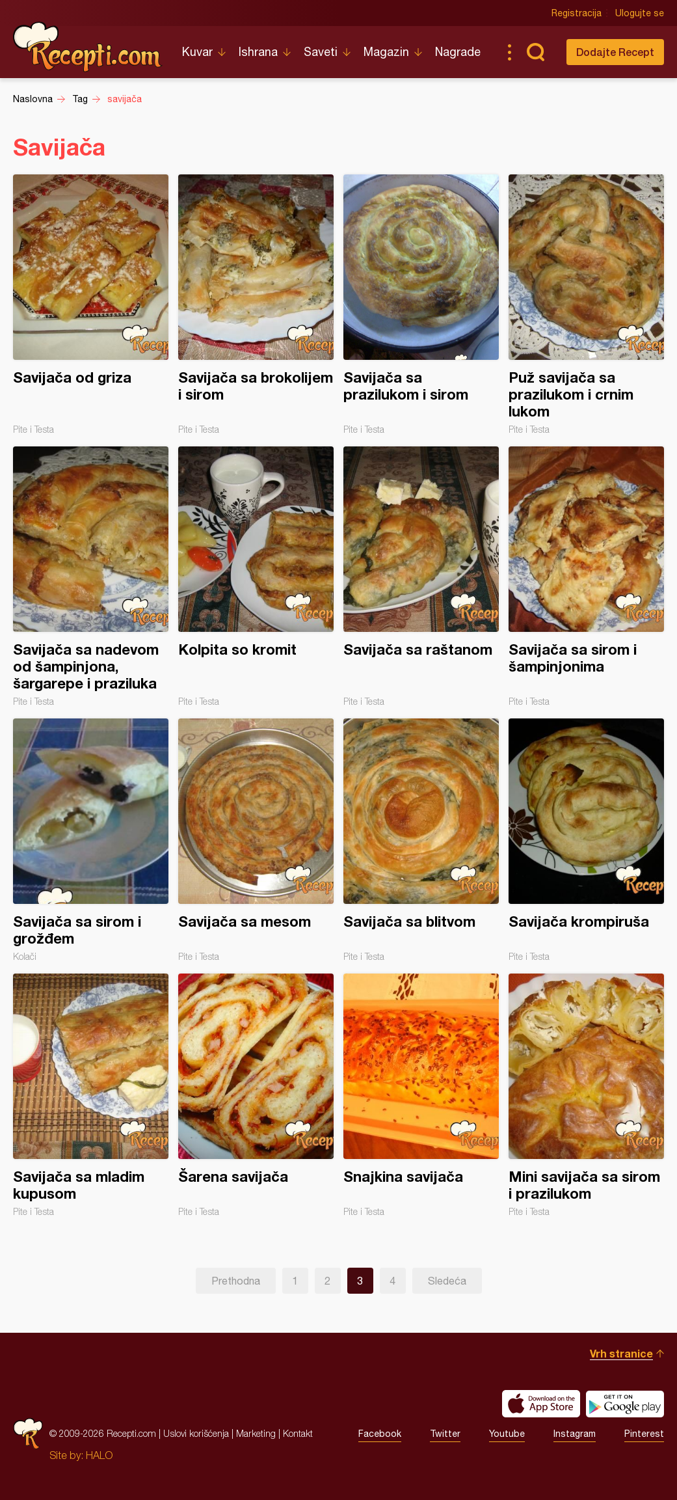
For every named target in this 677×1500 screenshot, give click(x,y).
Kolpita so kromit (256, 576)
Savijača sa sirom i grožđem (90, 840)
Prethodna (235, 1281)
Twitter (445, 1433)
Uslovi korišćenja (196, 1433)
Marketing (256, 1433)
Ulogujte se (639, 13)
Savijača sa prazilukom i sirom (421, 304)
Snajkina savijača (421, 1095)
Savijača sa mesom (256, 840)
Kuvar (197, 52)
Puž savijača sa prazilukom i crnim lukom (586, 304)
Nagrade (458, 52)
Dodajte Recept (615, 52)
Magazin (386, 52)
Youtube (507, 1433)
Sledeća (447, 1281)
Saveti (321, 52)
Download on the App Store (541, 1403)
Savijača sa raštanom (421, 576)
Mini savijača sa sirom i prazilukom (586, 1095)
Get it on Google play (625, 1403)
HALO (99, 1455)
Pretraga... (535, 52)
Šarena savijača (256, 1095)
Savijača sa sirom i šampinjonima (586, 576)
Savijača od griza (90, 304)
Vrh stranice (621, 1353)
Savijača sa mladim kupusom (90, 1095)
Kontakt (298, 1433)
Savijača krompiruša (586, 840)
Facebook (379, 1433)
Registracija (576, 13)
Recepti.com (88, 46)
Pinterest (644, 1433)
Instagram (574, 1433)
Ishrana (258, 52)
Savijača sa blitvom (421, 840)
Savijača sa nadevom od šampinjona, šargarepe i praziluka (90, 576)
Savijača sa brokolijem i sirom (256, 304)
